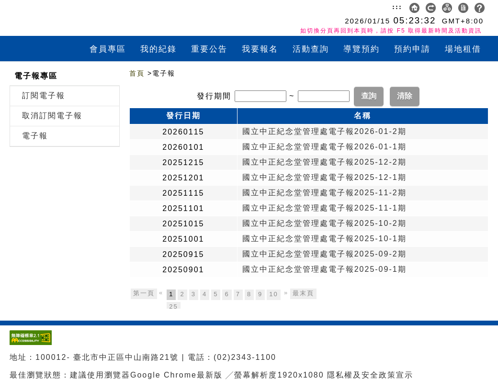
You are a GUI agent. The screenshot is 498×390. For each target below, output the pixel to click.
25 (173, 306)
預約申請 (412, 49)
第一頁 (144, 293)
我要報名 (260, 49)
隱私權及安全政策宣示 (370, 375)
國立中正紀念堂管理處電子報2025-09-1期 (324, 269)
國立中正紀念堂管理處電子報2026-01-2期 (324, 131)
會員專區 (108, 49)
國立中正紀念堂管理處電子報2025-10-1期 (324, 238)
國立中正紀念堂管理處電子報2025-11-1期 (324, 208)
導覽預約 (361, 49)
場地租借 (463, 49)
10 (273, 294)
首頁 (137, 73)
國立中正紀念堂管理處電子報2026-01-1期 (324, 147)
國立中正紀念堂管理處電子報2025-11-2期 (324, 193)
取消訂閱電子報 (52, 115)
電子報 (35, 136)
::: (397, 7)
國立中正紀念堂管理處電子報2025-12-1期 (324, 177)
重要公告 (209, 49)
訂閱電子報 (43, 95)
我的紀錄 (158, 49)
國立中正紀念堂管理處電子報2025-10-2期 (324, 223)
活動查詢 (311, 49)
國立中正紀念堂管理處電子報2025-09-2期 (324, 254)
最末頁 (303, 293)
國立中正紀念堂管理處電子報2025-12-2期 (324, 162)
